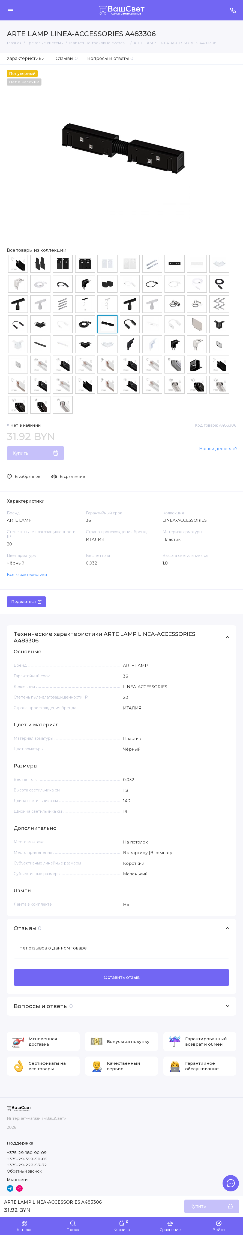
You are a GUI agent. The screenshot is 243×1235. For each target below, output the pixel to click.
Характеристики (26, 58)
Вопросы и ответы (110, 58)
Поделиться (26, 601)
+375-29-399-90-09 (27, 1158)
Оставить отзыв (122, 977)
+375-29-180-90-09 (27, 1152)
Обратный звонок (24, 1171)
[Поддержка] (233, 10)
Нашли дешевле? (218, 448)
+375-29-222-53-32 (27, 1164)
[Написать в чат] (231, 1183)
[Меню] (10, 10)
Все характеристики (27, 574)
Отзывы (67, 58)
